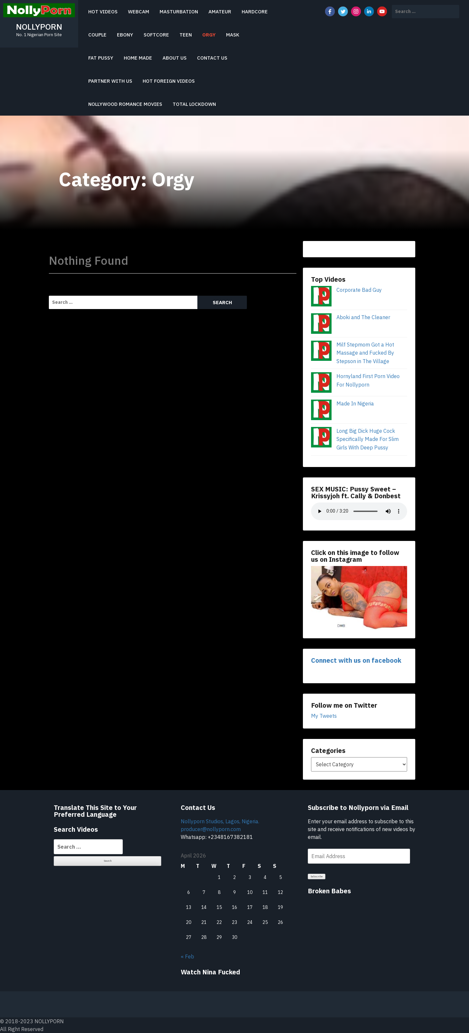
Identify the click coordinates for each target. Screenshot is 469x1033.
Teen (185, 35)
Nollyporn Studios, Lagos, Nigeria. (220, 821)
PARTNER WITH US (110, 81)
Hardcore (255, 11)
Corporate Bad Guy (359, 290)
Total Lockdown (194, 104)
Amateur (219, 11)
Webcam (138, 11)
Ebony (125, 35)
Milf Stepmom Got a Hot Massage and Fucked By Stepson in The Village (365, 352)
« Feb (187, 956)
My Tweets (324, 716)
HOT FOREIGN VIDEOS (169, 81)
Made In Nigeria (355, 403)
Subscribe (317, 876)
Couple (97, 35)
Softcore (156, 35)
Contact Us (212, 58)
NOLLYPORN (39, 26)
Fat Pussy (100, 58)
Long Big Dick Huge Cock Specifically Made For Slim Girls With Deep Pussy (367, 439)
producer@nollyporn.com (211, 829)
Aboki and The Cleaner (363, 317)
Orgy (209, 35)
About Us (175, 58)
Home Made (138, 58)
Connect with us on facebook (356, 660)
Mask (232, 35)
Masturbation (179, 11)
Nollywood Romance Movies (125, 104)
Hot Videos (103, 11)
